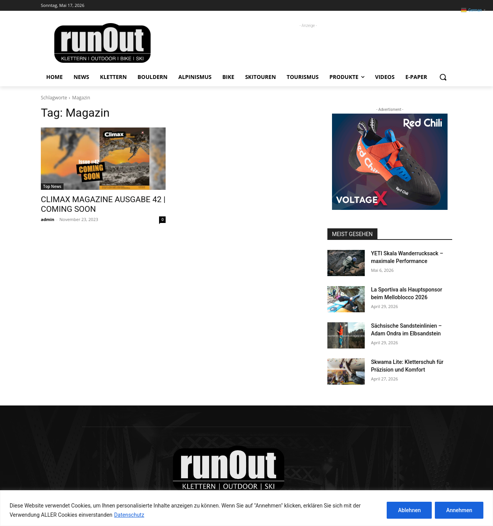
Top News (52, 186)
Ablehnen (409, 510)
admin (47, 219)
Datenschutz (129, 515)
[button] (443, 77)
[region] (246, 508)
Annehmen (459, 510)
